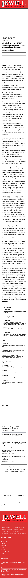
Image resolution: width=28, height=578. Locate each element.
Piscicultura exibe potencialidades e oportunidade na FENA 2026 (12, 416)
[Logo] (12, 4)
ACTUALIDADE (5, 26)
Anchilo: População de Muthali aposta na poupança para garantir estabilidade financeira (14, 305)
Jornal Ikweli (15, 42)
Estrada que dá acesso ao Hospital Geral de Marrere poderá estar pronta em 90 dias (21, 492)
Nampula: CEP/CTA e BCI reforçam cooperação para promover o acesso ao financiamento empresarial (14, 323)
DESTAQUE (12, 26)
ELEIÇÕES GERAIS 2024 (7, 27)
